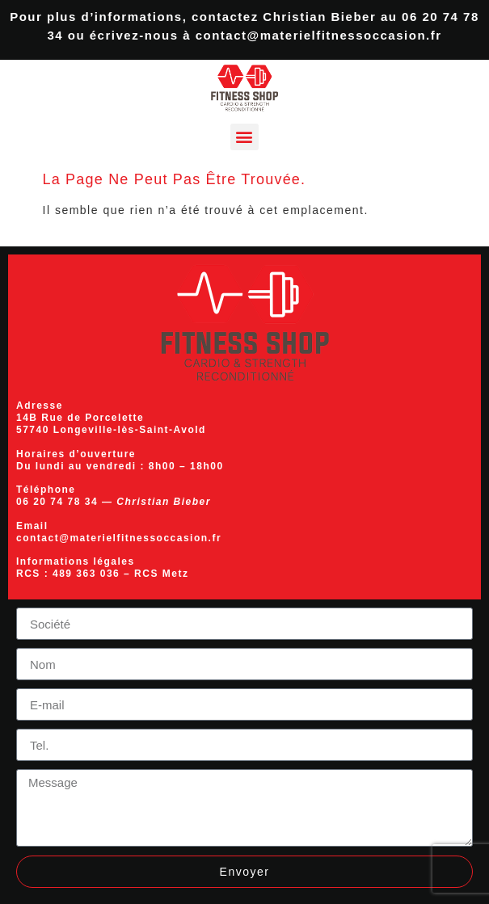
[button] (244, 137)
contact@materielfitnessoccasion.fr (319, 35)
